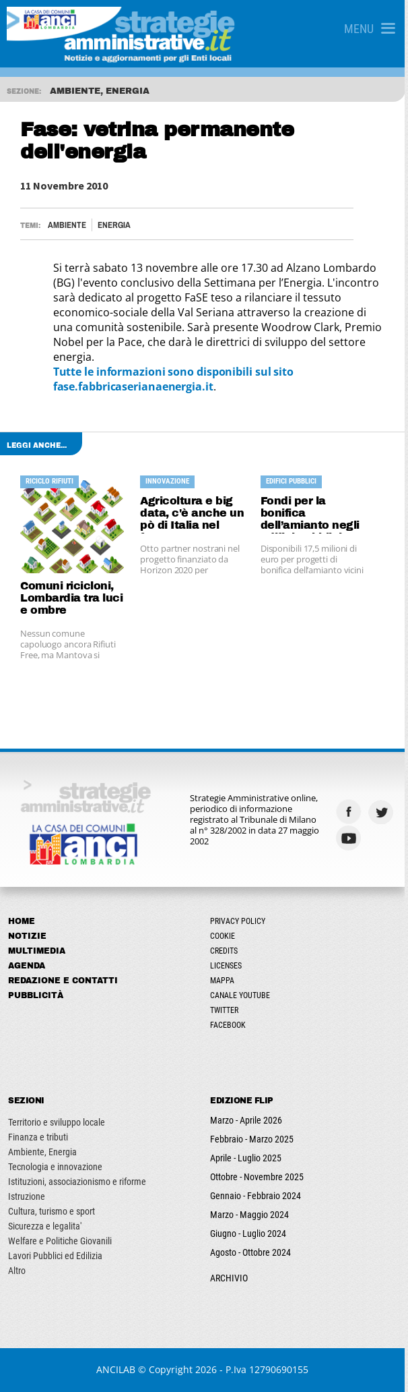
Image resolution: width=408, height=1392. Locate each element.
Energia (114, 225)
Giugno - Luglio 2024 (250, 1233)
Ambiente (67, 225)
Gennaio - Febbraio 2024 (257, 1195)
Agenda (26, 966)
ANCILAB (117, 1369)
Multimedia (36, 951)
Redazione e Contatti (63, 981)
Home (21, 921)
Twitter (226, 1010)
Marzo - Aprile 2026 (248, 1120)
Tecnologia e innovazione (55, 1166)
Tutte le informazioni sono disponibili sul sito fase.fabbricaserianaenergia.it (173, 379)
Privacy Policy (239, 921)
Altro (17, 1270)
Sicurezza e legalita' (44, 1226)
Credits (226, 951)
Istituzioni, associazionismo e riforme (77, 1181)
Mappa (224, 981)
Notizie (27, 936)
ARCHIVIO (231, 1278)
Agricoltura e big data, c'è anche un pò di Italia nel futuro (193, 514)
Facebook (230, 1025)
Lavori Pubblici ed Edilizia (55, 1255)
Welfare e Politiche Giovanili (60, 1241)
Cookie (224, 936)
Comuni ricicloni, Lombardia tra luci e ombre (71, 598)
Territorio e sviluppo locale (56, 1122)
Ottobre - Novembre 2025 (259, 1176)
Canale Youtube (242, 995)
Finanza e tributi (38, 1137)
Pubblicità (35, 995)
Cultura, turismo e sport (51, 1211)
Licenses (228, 966)
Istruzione (26, 1196)
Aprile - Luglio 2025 (247, 1158)
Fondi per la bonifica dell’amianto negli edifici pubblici (312, 514)
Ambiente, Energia (42, 1152)
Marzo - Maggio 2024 (251, 1214)
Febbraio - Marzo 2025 (254, 1139)
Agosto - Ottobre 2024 (252, 1252)
